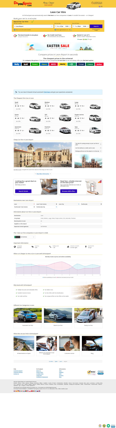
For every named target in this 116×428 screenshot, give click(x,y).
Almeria (19, 383)
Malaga (30, 384)
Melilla (38, 384)
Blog (60, 377)
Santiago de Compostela (74, 384)
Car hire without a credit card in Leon (85, 148)
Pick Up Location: (18, 23)
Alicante (15, 383)
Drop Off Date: (75, 23)
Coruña (49, 383)
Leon (23, 384)
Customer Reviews (18, 372)
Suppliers (61, 372)
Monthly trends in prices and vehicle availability (58, 256)
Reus (55, 384)
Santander (66, 384)
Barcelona (36, 383)
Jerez (88, 383)
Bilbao (41, 383)
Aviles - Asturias (25, 383)
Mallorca (34, 384)
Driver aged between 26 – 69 (64, 29)
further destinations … (31, 385)
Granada (81, 383)
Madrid (26, 384)
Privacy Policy (39, 372)
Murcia (46, 384)
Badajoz (31, 383)
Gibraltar (66, 383)
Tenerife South (94, 384)
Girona (70, 383)
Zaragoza (23, 385)
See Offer (18, 109)
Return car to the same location (23, 29)
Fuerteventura (60, 383)
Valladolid (16, 385)
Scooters (61, 375)
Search (96, 26)
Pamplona (51, 384)
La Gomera (92, 383)
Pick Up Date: (57, 23)
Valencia (100, 384)
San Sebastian (60, 384)
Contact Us (16, 374)
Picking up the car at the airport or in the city (87, 151)
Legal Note (39, 375)
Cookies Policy (39, 374)
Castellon (45, 383)
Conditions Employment (42, 377)
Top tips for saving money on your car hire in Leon (87, 144)
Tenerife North (87, 384)
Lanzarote (18, 384)
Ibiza (85, 383)
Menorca (42, 384)
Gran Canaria (75, 383)
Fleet (60, 370)
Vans (60, 374)
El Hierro (54, 383)
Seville (82, 384)
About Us (38, 370)
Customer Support (18, 370)
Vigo (20, 385)
